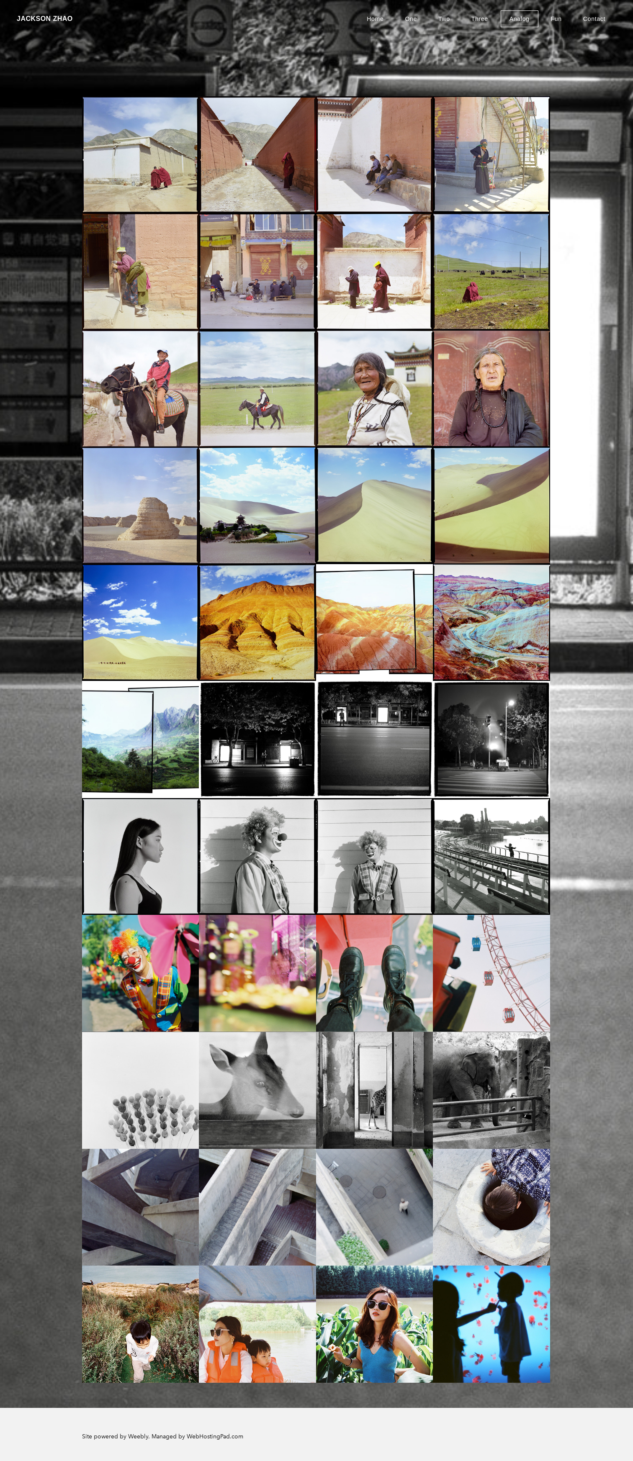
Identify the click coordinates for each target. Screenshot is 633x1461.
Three (479, 18)
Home (375, 18)
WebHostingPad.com (215, 1436)
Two (444, 18)
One (411, 18)
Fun (556, 18)
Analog (519, 18)
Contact (594, 18)
